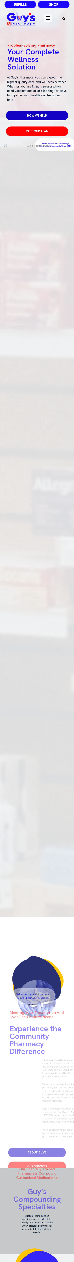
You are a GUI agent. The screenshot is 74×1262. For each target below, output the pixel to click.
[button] (64, 18)
